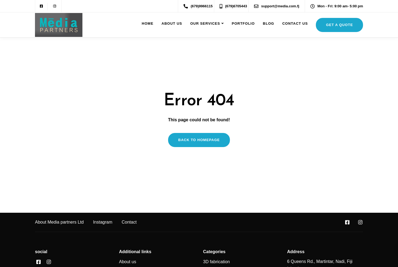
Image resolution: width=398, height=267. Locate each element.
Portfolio (243, 23)
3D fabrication (216, 261)
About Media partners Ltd (59, 222)
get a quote (339, 25)
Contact (129, 222)
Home (147, 23)
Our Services (205, 23)
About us (172, 23)
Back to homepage (199, 140)
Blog (268, 23)
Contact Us (295, 23)
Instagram (102, 222)
